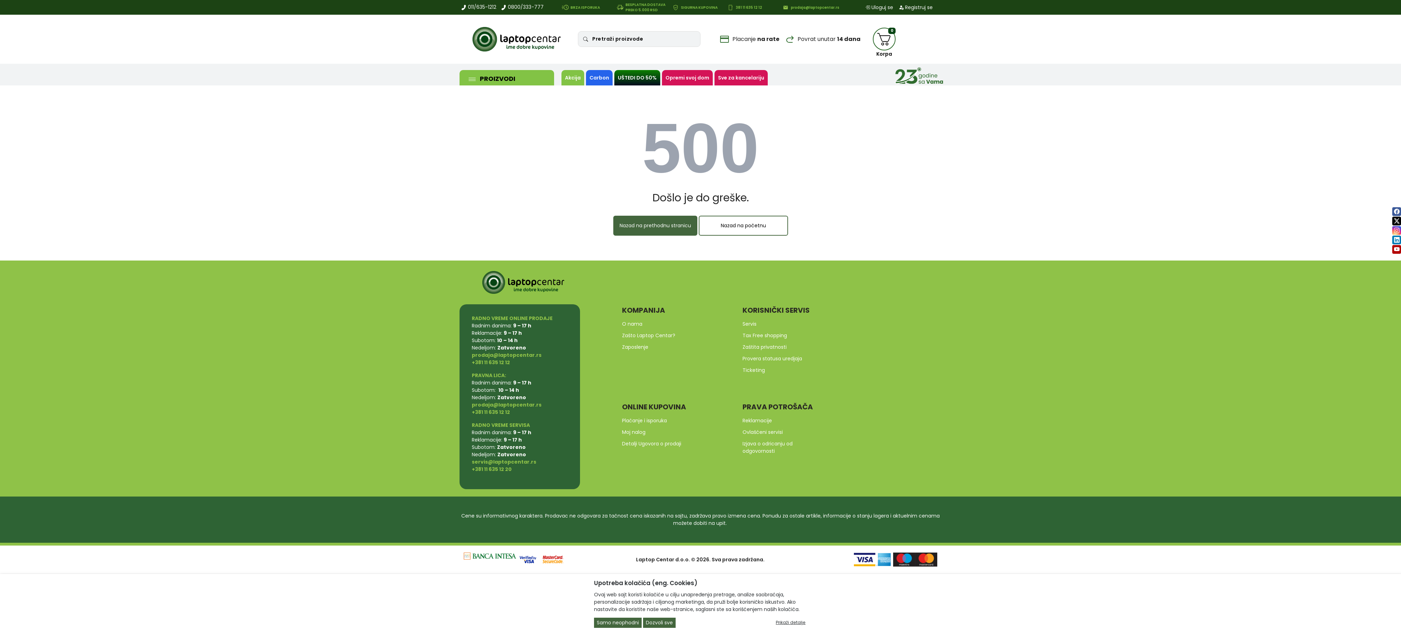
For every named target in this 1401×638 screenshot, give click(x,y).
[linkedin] (1396, 239)
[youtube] (1396, 249)
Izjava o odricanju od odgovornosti (768, 447)
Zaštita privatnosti (765, 347)
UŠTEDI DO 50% (637, 77)
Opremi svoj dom (687, 77)
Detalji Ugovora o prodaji (651, 443)
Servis (750, 323)
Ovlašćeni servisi (763, 432)
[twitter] (1396, 220)
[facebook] (1396, 211)
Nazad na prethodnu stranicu (655, 225)
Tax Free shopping (765, 335)
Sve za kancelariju (741, 77)
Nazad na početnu (743, 225)
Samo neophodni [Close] (618, 622)
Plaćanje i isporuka (644, 420)
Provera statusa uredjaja (772, 358)
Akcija (573, 77)
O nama (632, 323)
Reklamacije (757, 420)
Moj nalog (634, 432)
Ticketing (754, 370)
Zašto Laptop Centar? (648, 335)
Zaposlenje (635, 347)
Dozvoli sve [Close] (659, 622)
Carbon (599, 77)
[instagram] (1396, 230)
